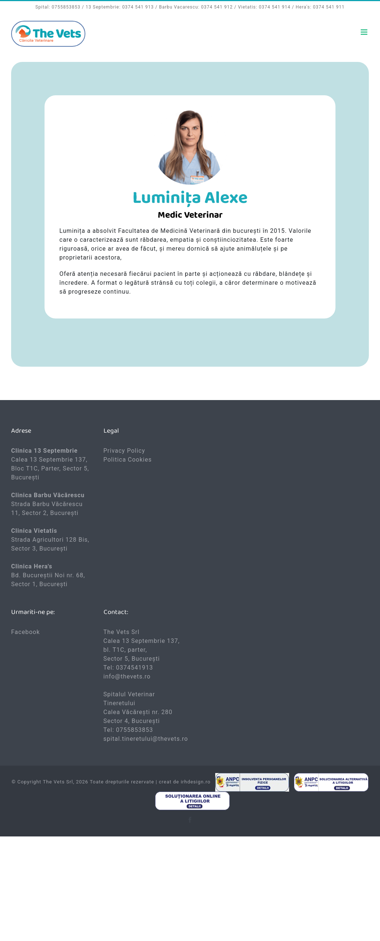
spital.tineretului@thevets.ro (146, 738)
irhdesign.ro (195, 782)
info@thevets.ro (127, 676)
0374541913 (134, 667)
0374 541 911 (328, 7)
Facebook (25, 631)
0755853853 (66, 7)
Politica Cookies (128, 459)
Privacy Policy (124, 450)
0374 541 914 (274, 7)
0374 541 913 (138, 7)
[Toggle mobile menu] (365, 32)
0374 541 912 (217, 7)
